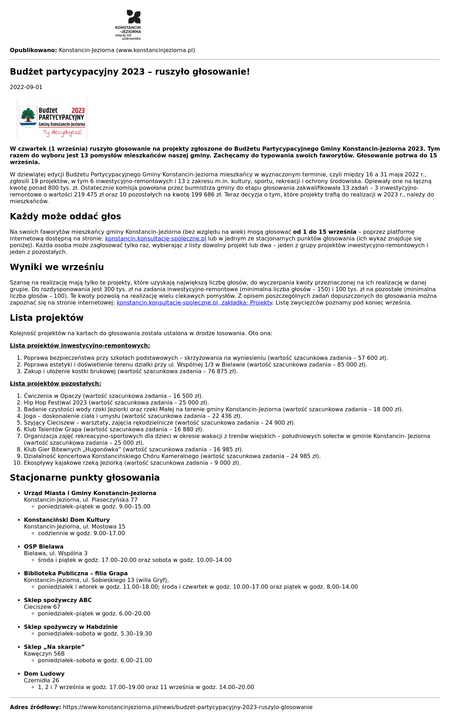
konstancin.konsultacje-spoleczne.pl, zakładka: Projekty (194, 302)
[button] (225, 118)
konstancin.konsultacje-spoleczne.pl (155, 238)
